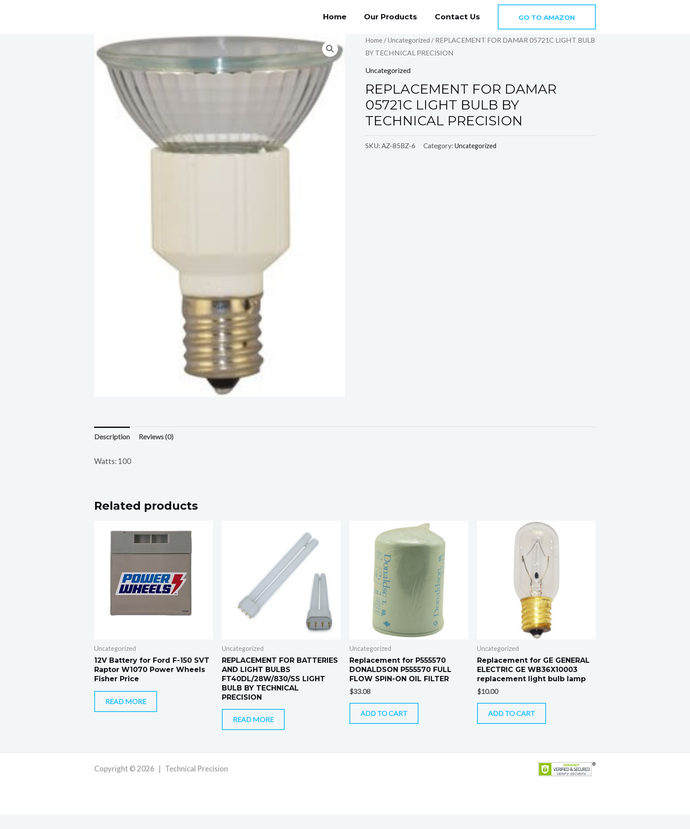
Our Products (394, 16)
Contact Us (458, 16)
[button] (547, 16)
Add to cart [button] (395, 721)
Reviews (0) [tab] (160, 437)
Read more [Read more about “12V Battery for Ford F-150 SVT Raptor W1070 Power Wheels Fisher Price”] (136, 708)
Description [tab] (113, 437)
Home (341, 16)
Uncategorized (411, 40)
